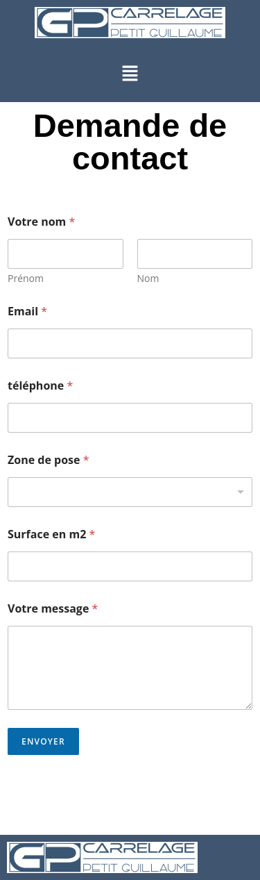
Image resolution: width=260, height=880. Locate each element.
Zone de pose (48, 460)
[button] (130, 73)
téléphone (40, 385)
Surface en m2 (51, 534)
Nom (148, 278)
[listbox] (130, 492)
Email (27, 311)
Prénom (26, 278)
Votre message (53, 608)
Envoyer (43, 741)
